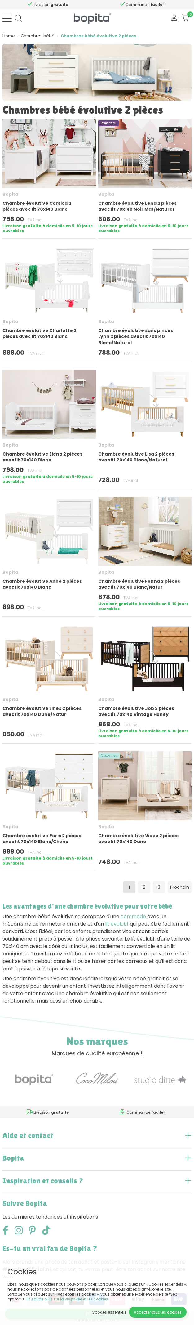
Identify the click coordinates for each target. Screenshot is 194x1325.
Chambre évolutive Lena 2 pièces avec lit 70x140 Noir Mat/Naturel (137, 206)
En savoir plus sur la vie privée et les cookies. (67, 1299)
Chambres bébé (38, 35)
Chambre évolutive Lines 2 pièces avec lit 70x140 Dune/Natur (42, 711)
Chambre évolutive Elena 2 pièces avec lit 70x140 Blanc (42, 457)
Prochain (179, 887)
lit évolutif (117, 924)
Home (8, 35)
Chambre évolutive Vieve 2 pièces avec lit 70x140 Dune (138, 839)
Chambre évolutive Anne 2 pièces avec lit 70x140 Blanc (42, 584)
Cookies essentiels (109, 1312)
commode (133, 916)
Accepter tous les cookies (158, 1312)
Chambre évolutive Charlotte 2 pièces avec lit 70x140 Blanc (39, 333)
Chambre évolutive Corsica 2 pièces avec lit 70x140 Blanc (36, 206)
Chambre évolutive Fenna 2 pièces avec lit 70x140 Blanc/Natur (139, 584)
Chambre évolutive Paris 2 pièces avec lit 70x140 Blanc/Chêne (41, 839)
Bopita (10, 194)
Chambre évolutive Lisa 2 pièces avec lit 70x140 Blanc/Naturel (136, 457)
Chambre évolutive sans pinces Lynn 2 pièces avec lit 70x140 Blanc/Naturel (135, 336)
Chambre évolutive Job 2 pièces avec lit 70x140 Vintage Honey (136, 711)
